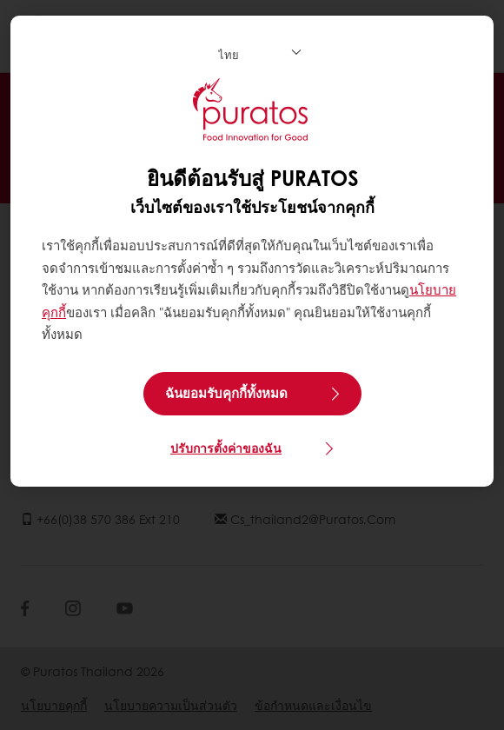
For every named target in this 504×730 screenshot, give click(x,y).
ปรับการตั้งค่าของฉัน (226, 447)
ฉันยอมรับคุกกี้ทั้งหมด (226, 392)
